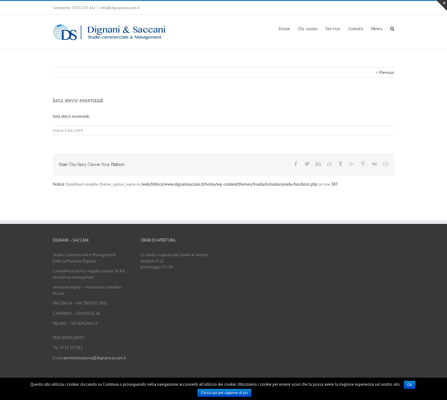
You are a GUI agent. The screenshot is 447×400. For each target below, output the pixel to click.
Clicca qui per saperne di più (224, 393)
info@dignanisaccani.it (120, 7)
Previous (386, 72)
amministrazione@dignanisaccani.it (94, 358)
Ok (409, 385)
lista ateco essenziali (71, 116)
